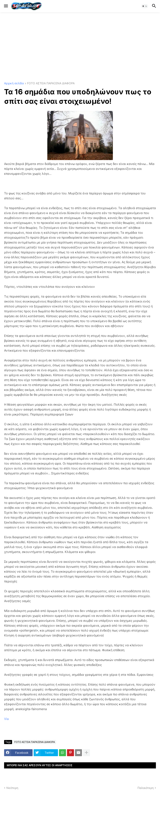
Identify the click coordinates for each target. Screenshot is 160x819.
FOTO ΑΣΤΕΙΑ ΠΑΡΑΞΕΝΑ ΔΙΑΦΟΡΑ (51, 83)
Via (6, 719)
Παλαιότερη (145, 788)
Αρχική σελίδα (14, 83)
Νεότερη (12, 788)
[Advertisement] (80, 47)
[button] (5, 6)
